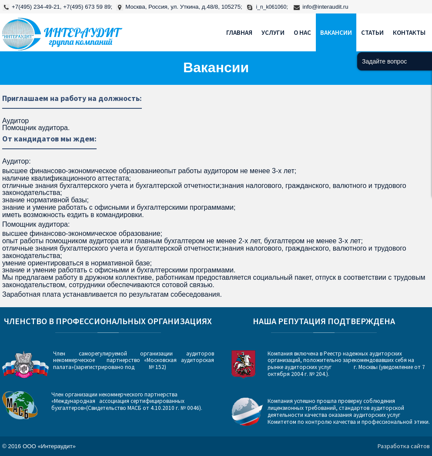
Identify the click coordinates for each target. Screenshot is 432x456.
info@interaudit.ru (325, 6)
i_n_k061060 (271, 7)
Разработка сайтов (404, 446)
